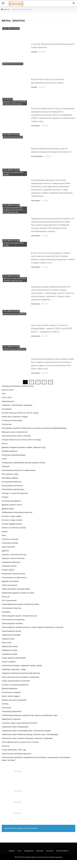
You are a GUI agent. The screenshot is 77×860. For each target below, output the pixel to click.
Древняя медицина (9, 688)
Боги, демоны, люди (11, 28)
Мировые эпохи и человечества (15, 432)
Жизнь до (5, 597)
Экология (5, 746)
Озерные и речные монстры (13, 558)
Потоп (4, 459)
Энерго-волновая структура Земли (16, 589)
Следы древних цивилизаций (14, 658)
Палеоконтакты (8, 401)
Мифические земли (10, 646)
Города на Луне (8, 639)
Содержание (29, 851)
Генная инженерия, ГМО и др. (14, 750)
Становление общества (11, 608)
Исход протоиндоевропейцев (13, 455)
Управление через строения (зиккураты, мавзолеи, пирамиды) (27, 738)
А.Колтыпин (35, 126)
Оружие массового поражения (14, 700)
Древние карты (8, 509)
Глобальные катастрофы (12, 420)
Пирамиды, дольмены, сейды (14, 669)
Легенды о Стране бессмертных (15, 493)
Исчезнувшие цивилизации (13, 489)
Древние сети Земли (10, 581)
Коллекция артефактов (11, 501)
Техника (5, 704)
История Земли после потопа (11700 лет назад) (21, 440)
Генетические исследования (14, 314)
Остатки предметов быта (12, 524)
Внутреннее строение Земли (13, 574)
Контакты (49, 851)
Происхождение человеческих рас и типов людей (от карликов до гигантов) (32, 627)
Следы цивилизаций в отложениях (16, 681)
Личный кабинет (62, 851)
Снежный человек (9, 566)
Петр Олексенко (37, 156)
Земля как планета (9, 585)
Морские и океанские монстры (14, 554)
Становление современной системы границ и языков (23, 463)
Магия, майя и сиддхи (11, 696)
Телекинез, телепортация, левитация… (18, 405)
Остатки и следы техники (12, 520)
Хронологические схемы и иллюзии (16, 436)
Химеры (5, 497)
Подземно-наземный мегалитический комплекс (21, 673)
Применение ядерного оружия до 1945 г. (18, 593)
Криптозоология (8, 547)
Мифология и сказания (12, 137)
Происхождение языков (11, 631)
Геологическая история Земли (14, 577)
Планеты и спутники (10, 539)
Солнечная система (10, 543)
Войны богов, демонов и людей (13, 173)
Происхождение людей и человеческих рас (19, 616)
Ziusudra (34, 52)
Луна (4, 535)
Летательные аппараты (11, 692)
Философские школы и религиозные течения (20, 742)
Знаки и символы (9, 662)
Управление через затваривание (15, 727)
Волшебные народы (10, 478)
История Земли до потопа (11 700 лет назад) (20, 413)
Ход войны (6, 612)
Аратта (4, 443)
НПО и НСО (6, 397)
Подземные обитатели (11, 562)
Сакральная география (11, 635)
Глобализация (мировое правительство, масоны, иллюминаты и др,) (13, 210)
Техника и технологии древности (15, 685)
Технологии (6, 708)
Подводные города (9, 650)
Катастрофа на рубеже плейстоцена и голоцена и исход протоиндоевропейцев (34, 428)
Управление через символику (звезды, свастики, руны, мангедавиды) (30, 734)
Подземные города (9, 654)
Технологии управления (11, 711)
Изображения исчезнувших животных (17, 512)
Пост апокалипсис (9, 600)
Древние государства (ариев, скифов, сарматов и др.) (14, 103)
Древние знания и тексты (13, 64)
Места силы (6, 642)
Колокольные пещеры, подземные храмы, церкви (22, 665)
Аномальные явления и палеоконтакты (18, 386)
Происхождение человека (12, 623)
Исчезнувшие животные (11, 482)
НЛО (4, 394)
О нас (19, 851)
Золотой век (7, 424)
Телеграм (39, 851)
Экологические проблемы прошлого (16, 754)
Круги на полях (8, 390)
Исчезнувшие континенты (12, 486)
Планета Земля (8, 570)
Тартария (5, 466)
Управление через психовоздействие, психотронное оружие (26, 731)
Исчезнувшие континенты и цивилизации (18, 470)
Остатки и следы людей (11, 516)
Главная (11, 851)
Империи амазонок (9, 451)
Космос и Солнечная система (14, 528)
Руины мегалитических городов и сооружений (20, 677)
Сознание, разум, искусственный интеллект (19, 723)
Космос (5, 531)
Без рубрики (7, 99)
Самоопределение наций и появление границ (20, 604)
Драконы (5, 551)
